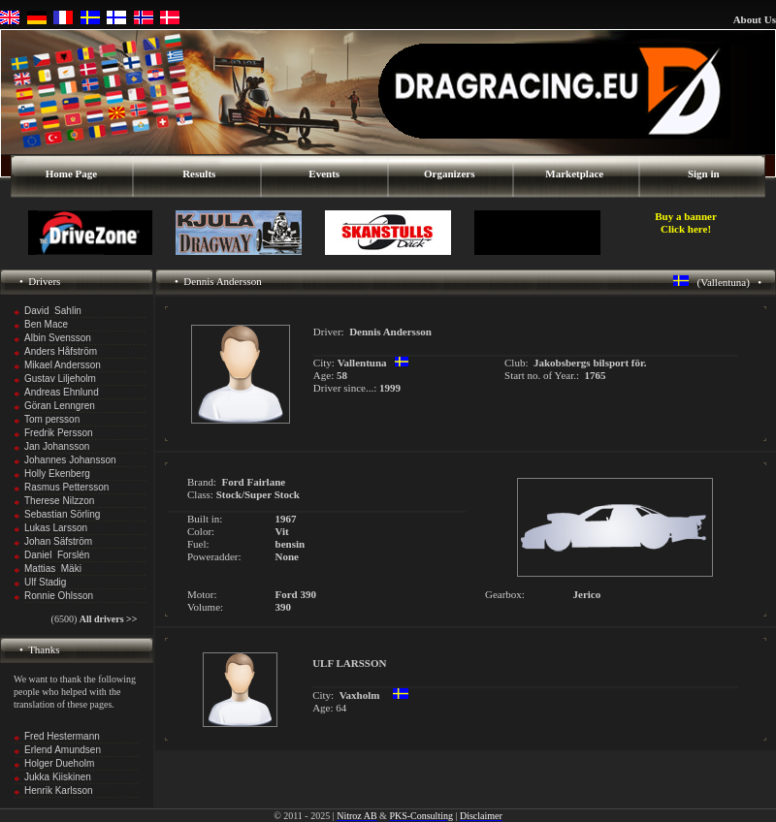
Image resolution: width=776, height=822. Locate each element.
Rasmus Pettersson (66, 487)
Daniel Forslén (56, 555)
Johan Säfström (58, 541)
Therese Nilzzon (59, 500)
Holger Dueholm (59, 763)
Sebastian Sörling (62, 514)
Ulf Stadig (45, 582)
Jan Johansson (56, 446)
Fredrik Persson (58, 432)
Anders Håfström (60, 351)
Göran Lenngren (59, 405)
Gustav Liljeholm (60, 378)
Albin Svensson (57, 337)
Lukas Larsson (55, 527)
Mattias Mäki (52, 568)
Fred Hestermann (62, 736)
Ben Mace (46, 324)
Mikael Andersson (62, 365)
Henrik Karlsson (58, 790)
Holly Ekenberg (57, 473)
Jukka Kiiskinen (57, 777)
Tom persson (52, 419)
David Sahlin (52, 310)
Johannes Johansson (70, 460)
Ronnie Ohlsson (58, 595)
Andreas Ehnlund (61, 392)
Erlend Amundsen (62, 749)
